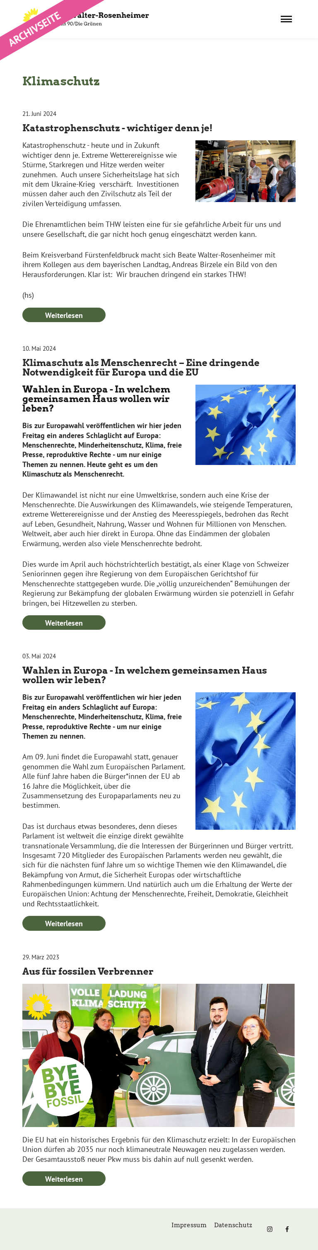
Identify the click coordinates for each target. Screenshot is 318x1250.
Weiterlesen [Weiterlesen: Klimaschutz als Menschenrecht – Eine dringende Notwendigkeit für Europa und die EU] (64, 623)
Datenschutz (233, 1225)
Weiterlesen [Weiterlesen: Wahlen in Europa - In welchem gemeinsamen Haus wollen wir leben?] (64, 923)
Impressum (189, 1225)
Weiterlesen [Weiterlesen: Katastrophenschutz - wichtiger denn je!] (64, 315)
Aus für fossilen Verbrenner (88, 971)
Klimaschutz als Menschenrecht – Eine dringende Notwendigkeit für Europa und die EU (141, 367)
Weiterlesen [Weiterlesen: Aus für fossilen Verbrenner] (64, 1179)
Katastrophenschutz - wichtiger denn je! (117, 128)
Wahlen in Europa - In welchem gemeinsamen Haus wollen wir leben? (144, 675)
